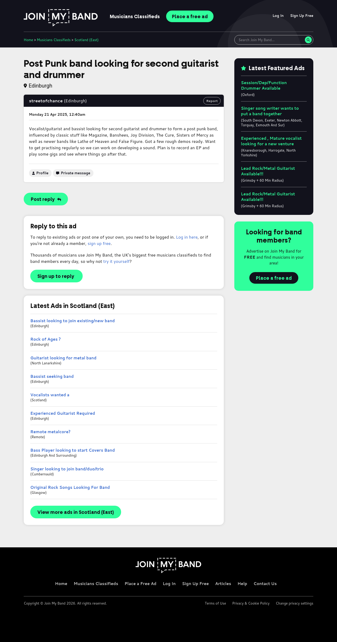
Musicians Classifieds (96, 583)
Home (28, 39)
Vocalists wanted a (50, 395)
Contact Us (265, 583)
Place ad (190, 16)
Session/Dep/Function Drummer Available (264, 85)
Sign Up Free (301, 15)
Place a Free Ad (140, 583)
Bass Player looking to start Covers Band (72, 450)
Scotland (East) (86, 39)
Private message (73, 173)
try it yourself (116, 261)
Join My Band (55, 603)
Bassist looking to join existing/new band (72, 321)
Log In (278, 15)
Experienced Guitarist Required (62, 413)
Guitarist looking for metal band (63, 358)
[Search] (308, 39)
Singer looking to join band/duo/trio (67, 469)
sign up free (99, 243)
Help (242, 583)
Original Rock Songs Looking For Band (70, 487)
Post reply (46, 199)
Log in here (186, 237)
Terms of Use (215, 603)
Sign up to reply (55, 276)
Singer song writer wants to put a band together (270, 111)
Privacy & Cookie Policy (251, 603)
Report (212, 101)
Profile (40, 173)
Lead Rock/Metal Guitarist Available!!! (268, 171)
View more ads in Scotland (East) (75, 512)
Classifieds (135, 16)
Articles (223, 583)
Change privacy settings (294, 603)
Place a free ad (274, 278)
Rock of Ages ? (45, 339)
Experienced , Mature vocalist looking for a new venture (271, 141)
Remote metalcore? (50, 432)
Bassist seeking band (52, 376)
